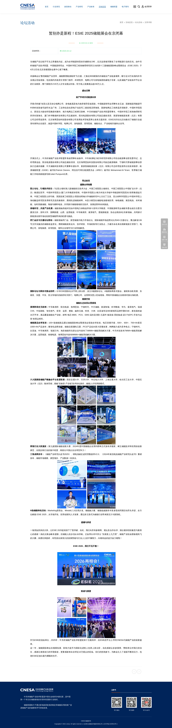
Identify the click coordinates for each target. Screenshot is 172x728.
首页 (121, 22)
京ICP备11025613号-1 (111, 724)
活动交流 (129, 22)
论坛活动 (138, 22)
